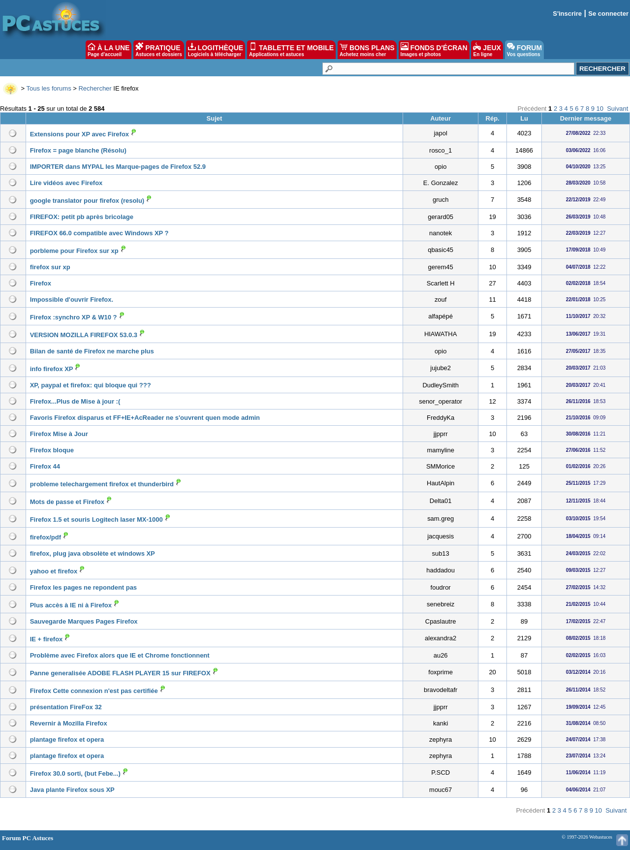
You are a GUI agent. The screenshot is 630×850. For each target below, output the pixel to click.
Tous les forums (49, 88)
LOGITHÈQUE (215, 49)
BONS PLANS (367, 49)
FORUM (524, 49)
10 (600, 108)
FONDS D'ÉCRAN (434, 49)
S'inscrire (567, 13)
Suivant (617, 108)
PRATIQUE (158, 49)
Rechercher (94, 88)
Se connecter (608, 13)
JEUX (487, 49)
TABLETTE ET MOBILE (291, 49)
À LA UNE (108, 49)
